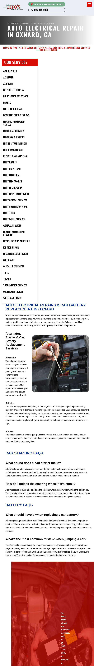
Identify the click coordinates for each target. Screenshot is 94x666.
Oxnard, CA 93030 (47, 23)
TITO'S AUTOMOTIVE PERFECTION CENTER (22, 48)
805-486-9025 (41, 10)
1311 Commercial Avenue (29, 23)
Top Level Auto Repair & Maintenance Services (66, 48)
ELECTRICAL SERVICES (47, 50)
